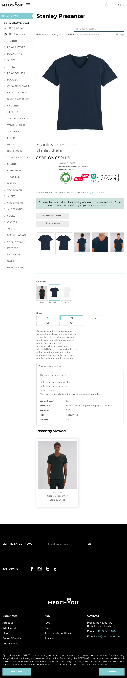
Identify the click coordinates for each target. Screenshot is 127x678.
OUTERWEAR (14, 28)
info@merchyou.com (96, 192)
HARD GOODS (13, 267)
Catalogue (55, 34)
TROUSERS (12, 176)
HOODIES (11, 79)
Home (41, 34)
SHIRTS (9, 60)
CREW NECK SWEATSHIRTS (18, 86)
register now (99, 205)
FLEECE (10, 138)
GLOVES (10, 222)
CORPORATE (13, 170)
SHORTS (10, 163)
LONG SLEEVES (14, 47)
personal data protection (94, 664)
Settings (16, 671)
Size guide (52, 223)
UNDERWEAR (13, 202)
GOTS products (15, 34)
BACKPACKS (13, 150)
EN (121, 5)
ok (89, 543)
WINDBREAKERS (15, 124)
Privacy (49, 638)
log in (110, 202)
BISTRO (10, 183)
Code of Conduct (12, 638)
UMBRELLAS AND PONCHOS (18, 235)
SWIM (9, 261)
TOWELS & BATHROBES (18, 157)
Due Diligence (10, 643)
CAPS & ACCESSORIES (18, 92)
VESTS (9, 228)
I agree (111, 671)
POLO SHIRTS (13, 53)
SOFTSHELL (12, 131)
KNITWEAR (12, 254)
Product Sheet (52, 215)
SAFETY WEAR (14, 241)
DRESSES (11, 248)
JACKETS (11, 112)
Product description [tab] (50, 366)
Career (49, 628)
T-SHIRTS (11, 40)
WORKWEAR (13, 189)
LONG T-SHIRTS (14, 73)
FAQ (47, 622)
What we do (9, 628)
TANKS (9, 66)
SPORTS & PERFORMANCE (18, 99)
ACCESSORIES (14, 209)
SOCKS (9, 215)
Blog (5, 633)
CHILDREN (11, 105)
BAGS (9, 144)
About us (7, 622)
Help (120, 34)
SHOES (9, 196)
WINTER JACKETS (16, 118)
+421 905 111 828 (106, 631)
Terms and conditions (58, 633)
